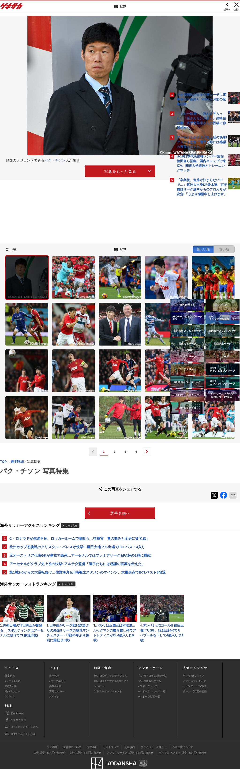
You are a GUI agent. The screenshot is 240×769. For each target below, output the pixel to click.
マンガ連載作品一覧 (149, 668)
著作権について (72, 734)
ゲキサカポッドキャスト (108, 678)
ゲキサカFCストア (193, 662)
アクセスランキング (194, 668)
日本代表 (10, 662)
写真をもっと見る (79, 170)
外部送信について (182, 734)
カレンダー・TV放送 (195, 673)
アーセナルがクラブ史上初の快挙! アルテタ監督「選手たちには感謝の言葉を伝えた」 (77, 495)
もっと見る (71, 456)
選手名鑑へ (79, 444)
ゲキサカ (11, 7)
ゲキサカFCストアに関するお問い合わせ (182, 739)
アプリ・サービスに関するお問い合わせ (130, 739)
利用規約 (129, 734)
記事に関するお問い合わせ (85, 739)
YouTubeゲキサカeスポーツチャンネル (111, 671)
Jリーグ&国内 (13, 668)
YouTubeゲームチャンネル (20, 720)
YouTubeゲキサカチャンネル (110, 662)
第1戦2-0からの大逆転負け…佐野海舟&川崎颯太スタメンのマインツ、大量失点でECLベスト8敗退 (83, 506)
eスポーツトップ (148, 673)
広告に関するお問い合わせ (49, 739)
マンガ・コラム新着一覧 (152, 662)
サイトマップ (111, 734)
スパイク (10, 683)
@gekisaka (14, 700)
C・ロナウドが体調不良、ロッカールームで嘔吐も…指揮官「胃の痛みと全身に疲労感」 (79, 469)
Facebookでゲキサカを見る (196, 279)
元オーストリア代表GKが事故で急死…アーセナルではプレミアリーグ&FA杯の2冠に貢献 (80, 487)
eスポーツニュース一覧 (151, 678)
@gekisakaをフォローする (195, 269)
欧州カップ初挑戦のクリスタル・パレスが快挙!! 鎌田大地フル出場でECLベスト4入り (77, 478)
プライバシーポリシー (153, 734)
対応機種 (52, 734)
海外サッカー (12, 678)
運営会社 (92, 734)
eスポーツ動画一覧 (149, 683)
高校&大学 (11, 673)
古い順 (142, 249)
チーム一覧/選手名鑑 (195, 678)
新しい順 (121, 249)
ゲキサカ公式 (15, 707)
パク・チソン (55, 160)
